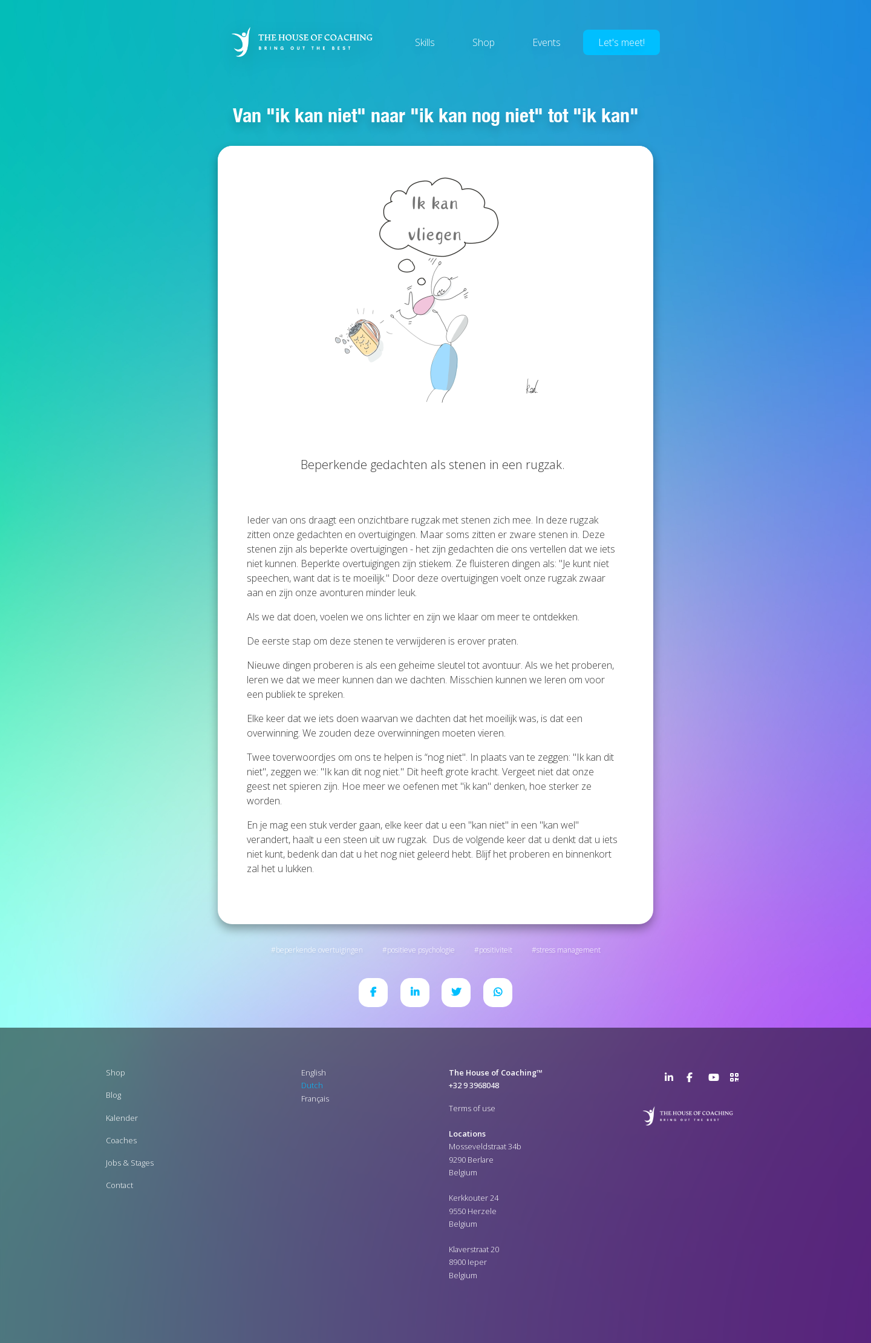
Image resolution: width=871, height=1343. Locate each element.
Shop (483, 42)
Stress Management (569, 950)
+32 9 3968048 (474, 1085)
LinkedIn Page (672, 1079)
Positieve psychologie (421, 950)
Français (315, 1098)
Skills (425, 42)
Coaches (121, 1140)
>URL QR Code (737, 1079)
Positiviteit (495, 950)
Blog (113, 1094)
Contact (119, 1185)
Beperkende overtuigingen (319, 950)
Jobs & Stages (130, 1162)
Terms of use (472, 1108)
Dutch (312, 1085)
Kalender (122, 1117)
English (313, 1072)
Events (546, 42)
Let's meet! (621, 42)
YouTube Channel (715, 1079)
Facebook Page (694, 1079)
